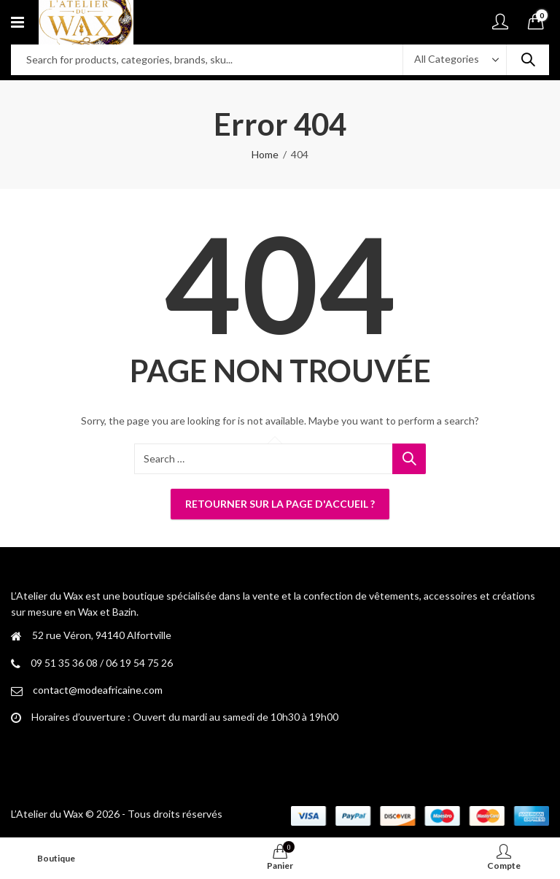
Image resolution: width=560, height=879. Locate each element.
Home (265, 154)
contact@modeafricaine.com (98, 690)
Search (528, 59)
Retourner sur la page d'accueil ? (280, 503)
